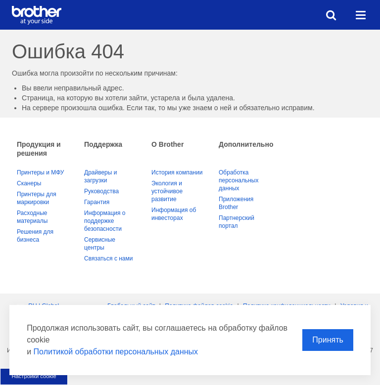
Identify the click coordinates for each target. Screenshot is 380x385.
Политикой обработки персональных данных (116, 351)
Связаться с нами (108, 258)
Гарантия (96, 202)
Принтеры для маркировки (36, 198)
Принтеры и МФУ (40, 172)
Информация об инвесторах (173, 214)
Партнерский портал (236, 221)
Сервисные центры (99, 243)
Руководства (101, 191)
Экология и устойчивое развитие (167, 191)
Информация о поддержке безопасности (104, 221)
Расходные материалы (32, 217)
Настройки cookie (33, 376)
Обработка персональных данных (238, 180)
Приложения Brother (236, 203)
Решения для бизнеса (35, 235)
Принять (327, 340)
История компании (176, 172)
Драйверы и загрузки (100, 176)
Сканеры (29, 183)
